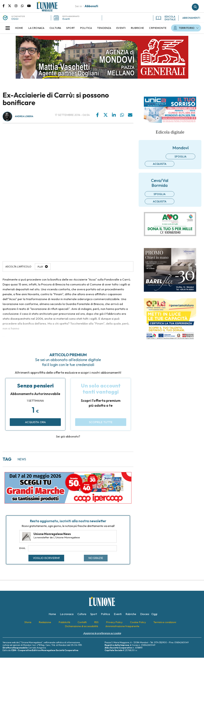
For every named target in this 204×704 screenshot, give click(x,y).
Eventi (66, 18)
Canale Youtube (29, 5)
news (22, 459)
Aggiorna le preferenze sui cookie (102, 633)
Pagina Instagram (18, 5)
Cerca (195, 6)
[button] (8, 28)
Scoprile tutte (100, 422)
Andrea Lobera (24, 116)
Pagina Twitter (11, 5)
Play (40, 266)
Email (22, 548)
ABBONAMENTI (191, 17)
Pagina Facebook (5, 5)
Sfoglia (181, 156)
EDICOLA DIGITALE (166, 18)
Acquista (160, 164)
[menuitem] (19, 28)
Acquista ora (35, 422)
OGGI (14, 18)
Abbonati (91, 6)
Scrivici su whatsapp (24, 5)
